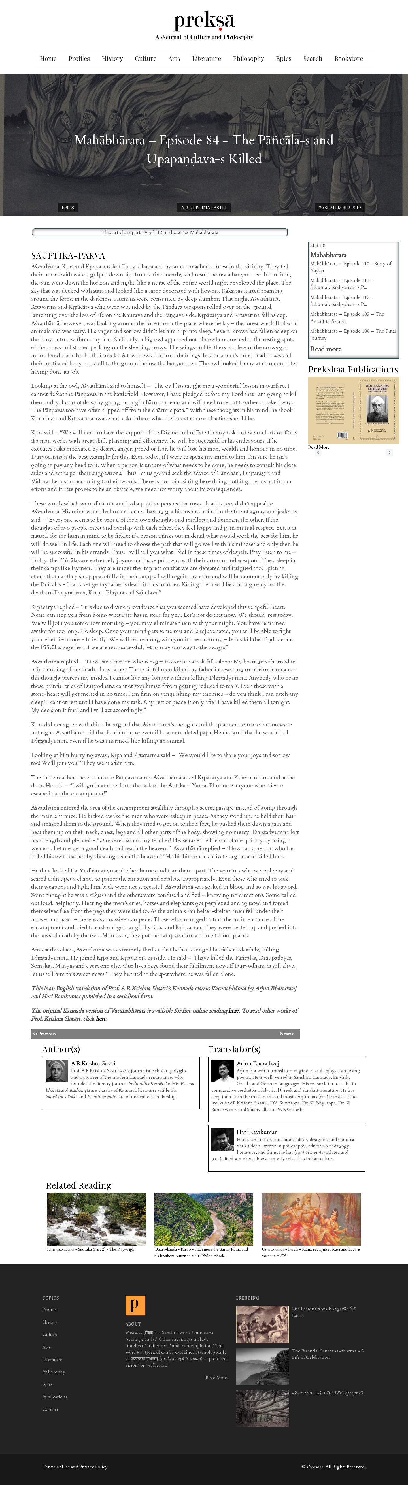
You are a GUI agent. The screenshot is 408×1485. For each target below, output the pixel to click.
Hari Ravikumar (257, 1132)
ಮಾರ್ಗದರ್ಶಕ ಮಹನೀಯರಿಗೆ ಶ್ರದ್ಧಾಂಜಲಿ (327, 1393)
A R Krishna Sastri (203, 208)
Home (48, 58)
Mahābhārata (204, 232)
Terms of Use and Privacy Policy (75, 1467)
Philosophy (248, 58)
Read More (216, 1378)
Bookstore (348, 58)
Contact (50, 1409)
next (389, 452)
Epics (284, 58)
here (233, 1011)
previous (318, 452)
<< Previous (112, 1034)
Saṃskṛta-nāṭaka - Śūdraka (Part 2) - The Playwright (91, 1249)
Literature (206, 58)
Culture (145, 58)
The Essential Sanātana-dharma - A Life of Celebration (328, 1354)
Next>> (287, 1034)
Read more (325, 349)
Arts (174, 58)
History (112, 58)
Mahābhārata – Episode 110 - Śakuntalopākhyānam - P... (341, 301)
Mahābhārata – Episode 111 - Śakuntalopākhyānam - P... (341, 284)
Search (312, 58)
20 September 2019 (340, 208)
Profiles (79, 58)
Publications (54, 1397)
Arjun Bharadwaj (258, 1063)
